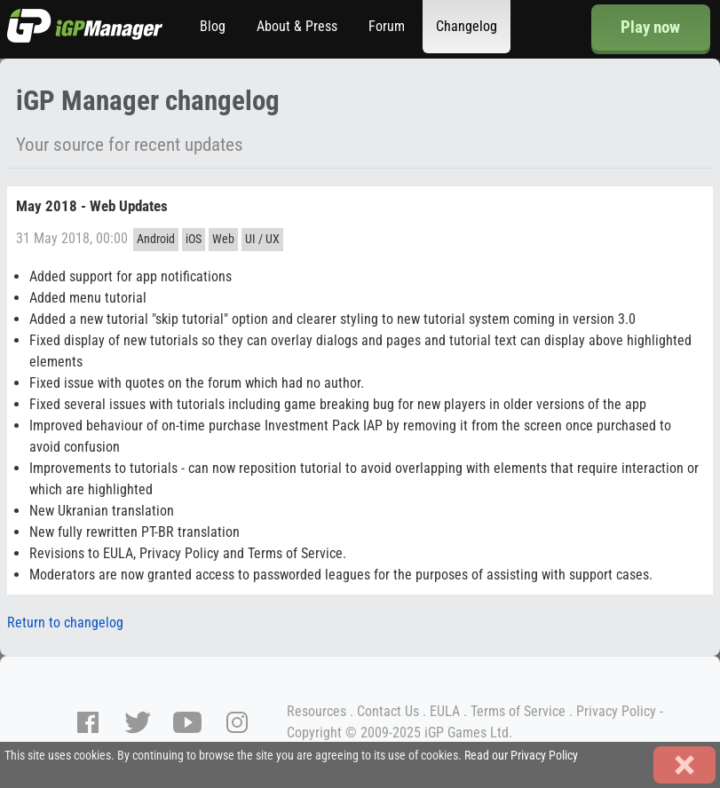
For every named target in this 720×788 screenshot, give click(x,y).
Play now (650, 27)
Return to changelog (65, 622)
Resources (316, 711)
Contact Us (388, 711)
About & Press (297, 26)
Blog (212, 26)
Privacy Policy (616, 711)
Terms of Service (518, 711)
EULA (445, 711)
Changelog (466, 26)
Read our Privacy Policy (521, 755)
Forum (386, 26)
